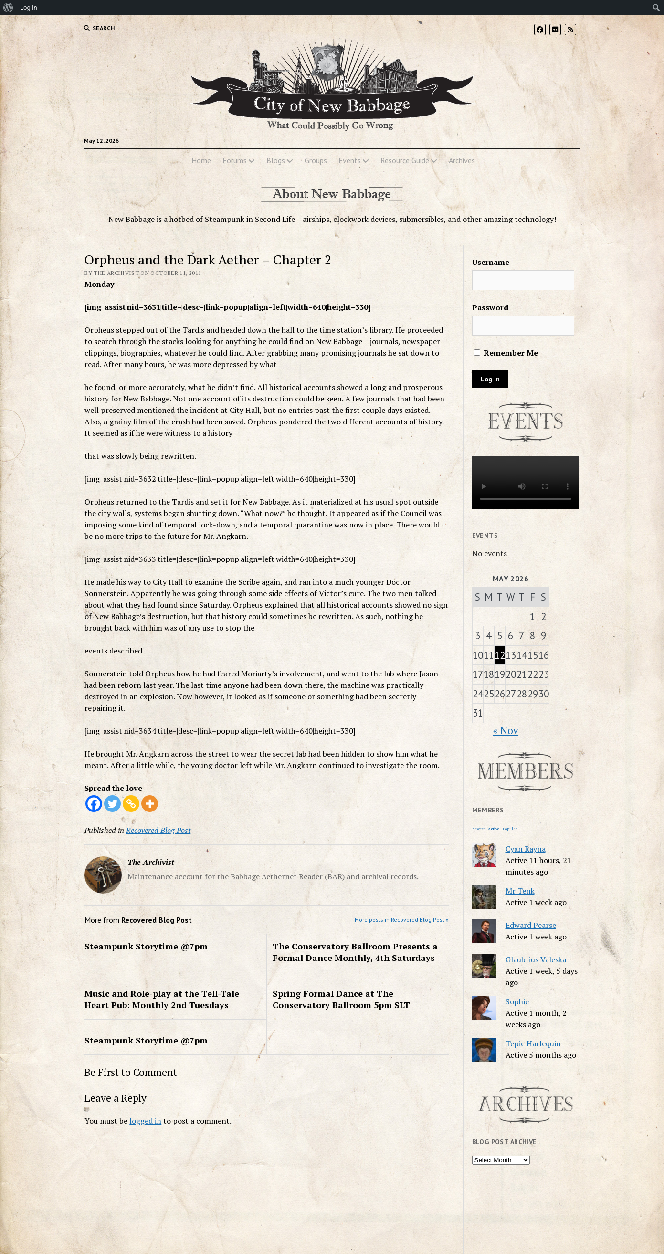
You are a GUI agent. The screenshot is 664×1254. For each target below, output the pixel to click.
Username (490, 262)
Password (490, 307)
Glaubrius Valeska (536, 959)
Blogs (275, 160)
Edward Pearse (531, 925)
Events (349, 160)
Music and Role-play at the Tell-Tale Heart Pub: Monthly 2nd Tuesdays (161, 999)
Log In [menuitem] (28, 7)
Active (493, 828)
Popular (510, 828)
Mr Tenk (520, 890)
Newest (478, 828)
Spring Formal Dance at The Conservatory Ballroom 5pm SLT (341, 999)
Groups (316, 160)
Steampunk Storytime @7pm (146, 946)
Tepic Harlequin (533, 1043)
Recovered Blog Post (158, 830)
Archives (462, 160)
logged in (145, 1121)
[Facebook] (93, 803)
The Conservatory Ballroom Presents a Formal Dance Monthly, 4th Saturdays (355, 951)
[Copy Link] (131, 803)
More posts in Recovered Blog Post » (402, 919)
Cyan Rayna (526, 848)
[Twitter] (112, 803)
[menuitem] (8, 7)
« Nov (505, 730)
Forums (234, 160)
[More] (149, 803)
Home (201, 160)
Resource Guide (404, 160)
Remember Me (506, 353)
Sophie (517, 1001)
